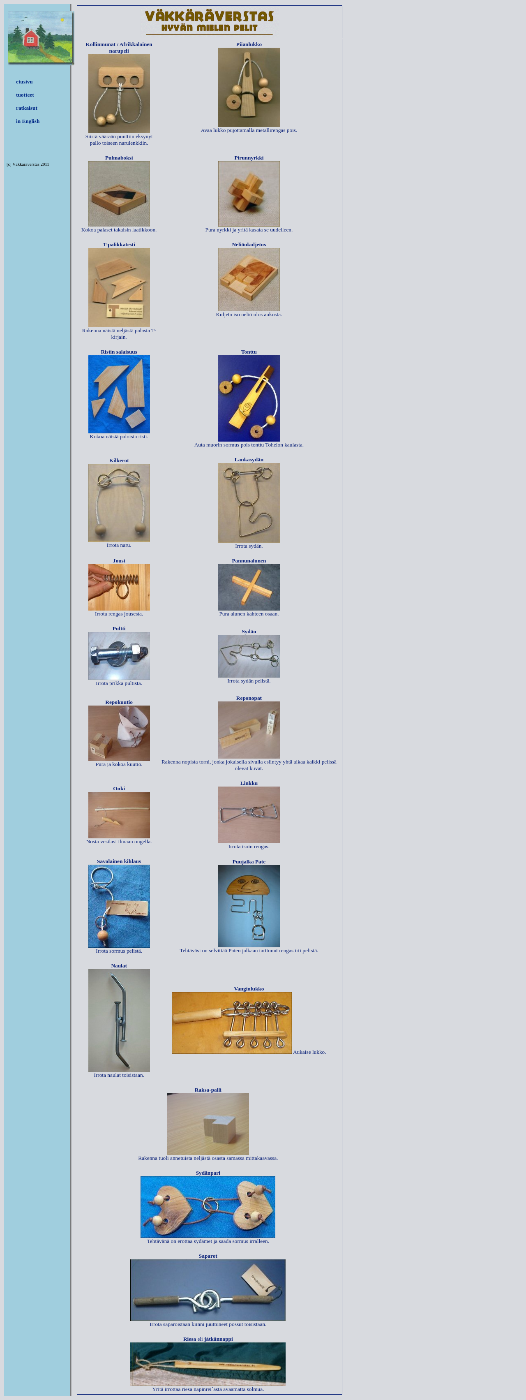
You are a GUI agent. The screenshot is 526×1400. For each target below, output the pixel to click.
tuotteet (25, 95)
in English (27, 121)
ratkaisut (26, 108)
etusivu (24, 82)
